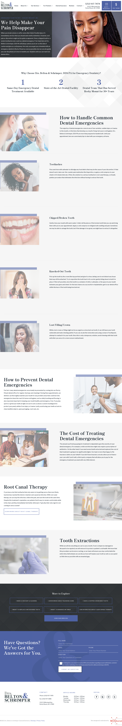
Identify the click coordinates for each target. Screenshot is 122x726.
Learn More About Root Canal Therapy (21, 511)
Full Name (62, 640)
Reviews (71, 5)
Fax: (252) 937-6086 (45, 698)
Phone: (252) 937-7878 (46, 695)
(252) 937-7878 (92, 4)
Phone (91, 647)
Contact (80, 5)
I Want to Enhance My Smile (60, 609)
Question (61, 654)
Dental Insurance (61, 5)
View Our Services (61, 618)
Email (60, 647)
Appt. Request (106, 5)
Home (16, 5)
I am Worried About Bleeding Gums (61, 601)
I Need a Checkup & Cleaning (26, 601)
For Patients (48, 5)
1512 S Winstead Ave (92, 7)
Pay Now (116, 5)
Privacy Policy (41, 720)
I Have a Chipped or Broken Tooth (95, 601)
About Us (24, 5)
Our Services (36, 5)
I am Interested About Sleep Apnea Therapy (95, 609)
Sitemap (33, 720)
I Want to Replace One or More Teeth (26, 609)
